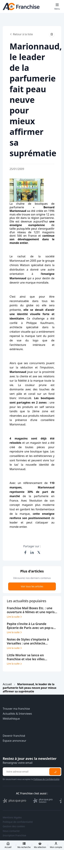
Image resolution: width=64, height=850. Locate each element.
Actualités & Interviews (17, 713)
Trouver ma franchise (16, 709)
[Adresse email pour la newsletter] (25, 771)
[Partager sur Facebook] (25, 552)
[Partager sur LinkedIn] (32, 552)
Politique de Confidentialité (46, 779)
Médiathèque (11, 718)
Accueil (7, 684)
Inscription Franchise (14, 835)
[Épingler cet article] (51, 34)
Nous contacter (11, 831)
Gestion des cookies (14, 826)
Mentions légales (12, 817)
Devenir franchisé (14, 736)
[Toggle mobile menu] (57, 6)
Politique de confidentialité (18, 821)
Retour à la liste (21, 34)
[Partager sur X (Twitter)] (39, 552)
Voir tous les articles (32, 586)
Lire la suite (14, 616)
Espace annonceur (14, 741)
